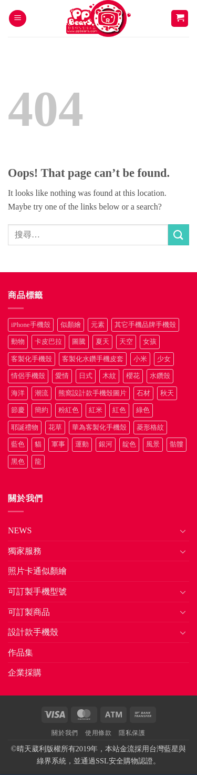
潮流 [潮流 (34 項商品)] (41, 393)
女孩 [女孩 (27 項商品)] (150, 341)
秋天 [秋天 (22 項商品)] (167, 393)
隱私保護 (132, 733)
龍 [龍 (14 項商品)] (38, 461)
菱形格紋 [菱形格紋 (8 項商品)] (150, 427)
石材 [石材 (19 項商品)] (143, 393)
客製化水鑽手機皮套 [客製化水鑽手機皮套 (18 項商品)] (92, 359)
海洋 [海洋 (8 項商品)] (18, 393)
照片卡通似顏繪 (37, 571)
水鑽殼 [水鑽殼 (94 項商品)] (160, 376)
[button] (17, 18)
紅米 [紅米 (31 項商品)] (95, 410)
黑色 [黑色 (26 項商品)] (18, 461)
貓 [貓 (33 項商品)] (38, 444)
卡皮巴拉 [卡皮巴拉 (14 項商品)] (48, 341)
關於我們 (64, 733)
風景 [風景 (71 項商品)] (153, 444)
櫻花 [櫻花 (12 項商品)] (133, 376)
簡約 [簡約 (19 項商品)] (41, 410)
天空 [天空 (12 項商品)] (126, 341)
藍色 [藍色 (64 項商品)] (18, 444)
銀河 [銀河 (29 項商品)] (105, 444)
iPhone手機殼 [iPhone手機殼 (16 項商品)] (30, 325)
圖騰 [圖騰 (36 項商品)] (79, 341)
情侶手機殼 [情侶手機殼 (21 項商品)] (28, 376)
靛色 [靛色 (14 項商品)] (129, 444)
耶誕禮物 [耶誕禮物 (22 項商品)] (24, 427)
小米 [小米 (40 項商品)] (140, 359)
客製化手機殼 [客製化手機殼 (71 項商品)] (31, 359)
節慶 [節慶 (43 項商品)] (18, 410)
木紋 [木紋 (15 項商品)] (109, 376)
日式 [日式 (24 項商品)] (85, 376)
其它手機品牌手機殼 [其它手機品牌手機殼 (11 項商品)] (145, 325)
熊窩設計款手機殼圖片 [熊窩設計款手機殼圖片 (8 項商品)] (92, 393)
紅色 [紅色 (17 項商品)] (119, 410)
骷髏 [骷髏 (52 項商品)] (176, 444)
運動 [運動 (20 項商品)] (82, 444)
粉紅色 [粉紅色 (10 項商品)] (68, 410)
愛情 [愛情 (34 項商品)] (62, 376)
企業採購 (25, 672)
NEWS (20, 530)
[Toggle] (183, 530)
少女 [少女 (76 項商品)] (164, 359)
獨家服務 (25, 551)
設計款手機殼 (33, 632)
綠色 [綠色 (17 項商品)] (143, 410)
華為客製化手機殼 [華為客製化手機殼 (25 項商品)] (99, 427)
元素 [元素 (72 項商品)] (98, 325)
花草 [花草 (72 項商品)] (55, 427)
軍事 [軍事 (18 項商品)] (58, 444)
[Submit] (178, 234)
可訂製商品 (29, 612)
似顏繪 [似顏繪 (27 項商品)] (70, 325)
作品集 (20, 652)
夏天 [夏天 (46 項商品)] (102, 341)
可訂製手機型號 (37, 591)
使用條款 (98, 733)
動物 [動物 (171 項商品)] (18, 341)
